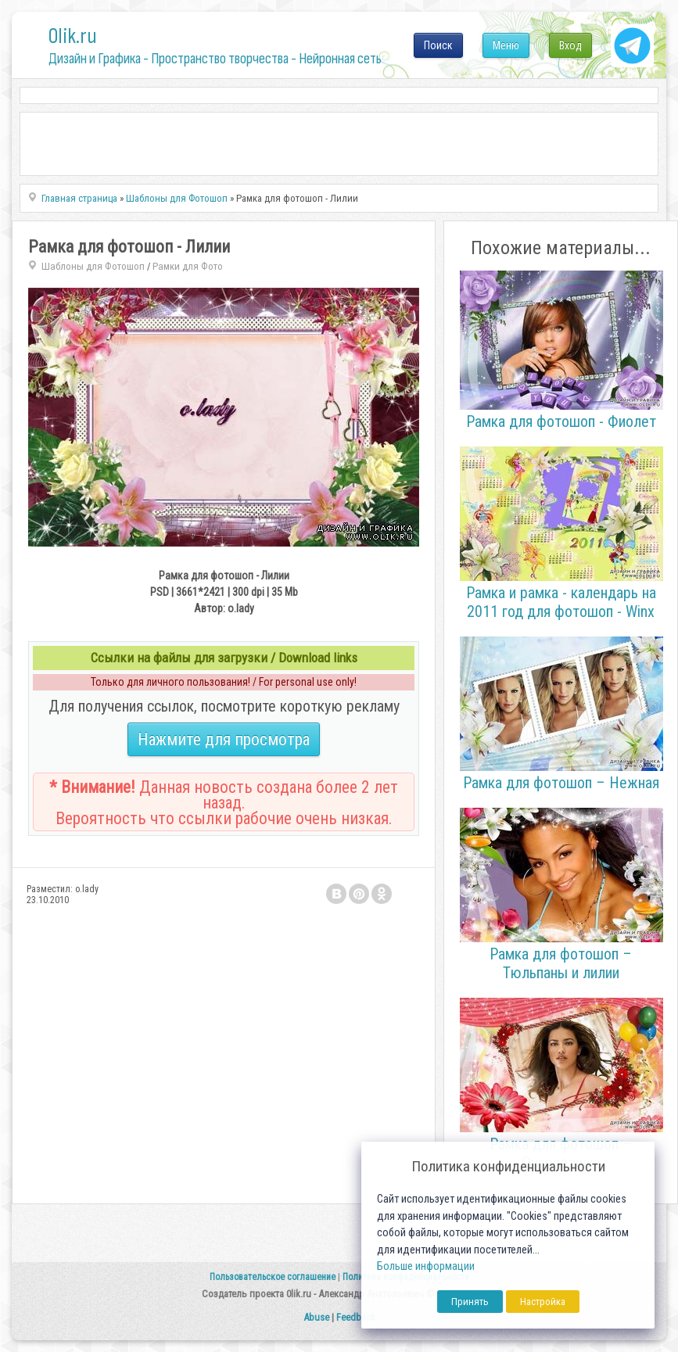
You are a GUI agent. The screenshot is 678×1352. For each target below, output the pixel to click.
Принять (470, 1301)
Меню (506, 45)
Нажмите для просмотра (224, 739)
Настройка (542, 1301)
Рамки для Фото (187, 266)
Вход (570, 45)
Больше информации (426, 1266)
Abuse (316, 1317)
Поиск (438, 45)
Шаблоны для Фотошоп (93, 266)
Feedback (355, 1317)
